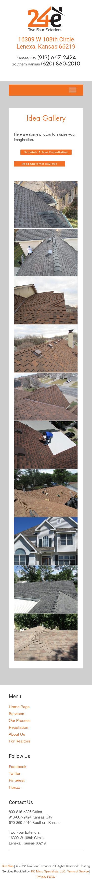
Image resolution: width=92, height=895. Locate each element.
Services (16, 713)
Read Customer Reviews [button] (39, 164)
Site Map (7, 866)
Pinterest (17, 780)
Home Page (19, 706)
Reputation (18, 727)
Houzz (14, 787)
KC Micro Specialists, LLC (48, 871)
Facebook (17, 766)
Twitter (14, 773)
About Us (17, 734)
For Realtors (19, 741)
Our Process (19, 720)
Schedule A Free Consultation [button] (46, 152)
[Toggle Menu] (72, 90)
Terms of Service (78, 871)
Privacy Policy (46, 877)
